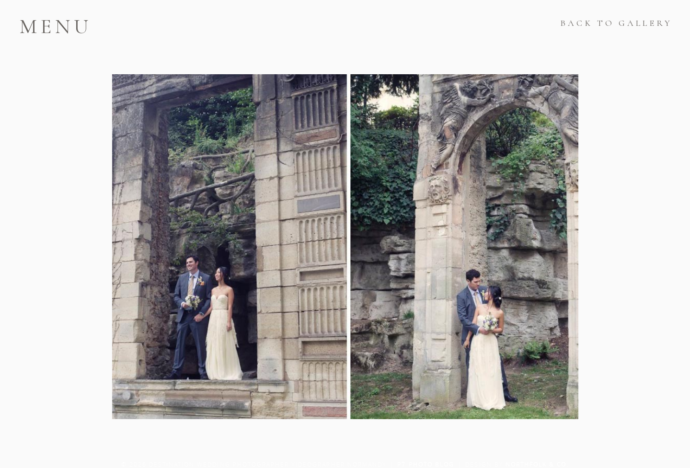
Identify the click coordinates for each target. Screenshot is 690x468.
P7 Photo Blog (425, 464)
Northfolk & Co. (537, 464)
